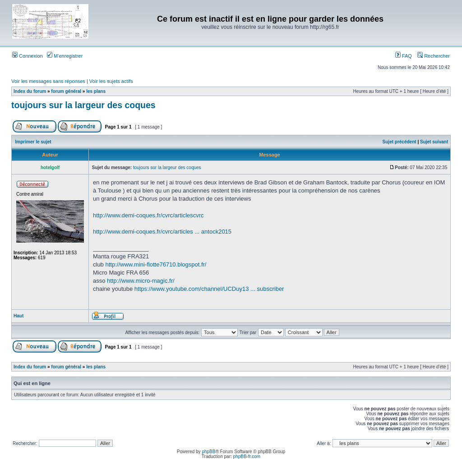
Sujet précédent (399, 141)
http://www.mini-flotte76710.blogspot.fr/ (155, 264)
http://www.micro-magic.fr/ (141, 280)
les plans (96, 91)
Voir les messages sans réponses (48, 81)
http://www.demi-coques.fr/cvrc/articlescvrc (148, 215)
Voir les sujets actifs (111, 81)
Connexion (27, 56)
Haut (18, 315)
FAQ (403, 56)
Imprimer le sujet (33, 141)
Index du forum (30, 91)
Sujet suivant (434, 141)
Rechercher (433, 56)
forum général (66, 91)
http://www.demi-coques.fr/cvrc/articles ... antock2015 (162, 231)
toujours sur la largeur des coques (83, 105)
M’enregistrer (65, 56)
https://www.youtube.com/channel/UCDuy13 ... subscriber (209, 288)
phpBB (208, 451)
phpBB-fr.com (247, 456)
